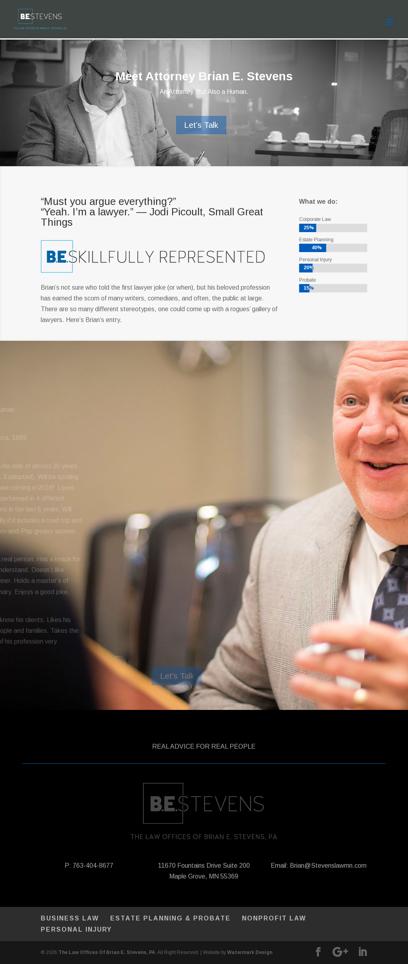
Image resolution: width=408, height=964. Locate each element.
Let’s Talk (201, 125)
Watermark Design (249, 952)
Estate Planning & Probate (170, 918)
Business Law (70, 918)
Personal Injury (76, 929)
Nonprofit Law (274, 918)
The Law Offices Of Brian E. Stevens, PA (106, 952)
